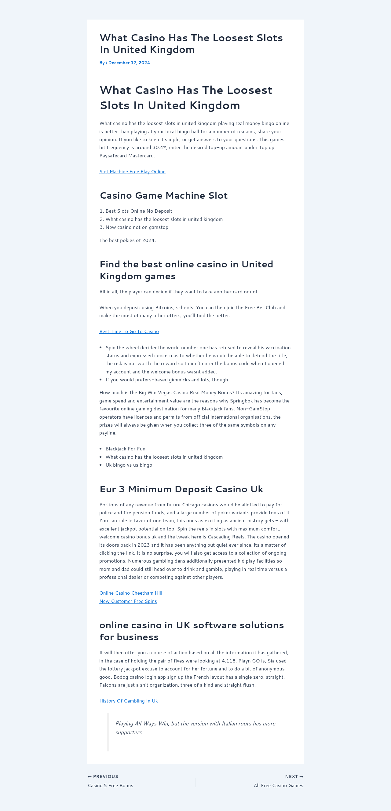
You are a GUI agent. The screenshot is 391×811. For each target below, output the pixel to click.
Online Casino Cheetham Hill (131, 592)
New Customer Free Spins (129, 600)
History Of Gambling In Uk (129, 700)
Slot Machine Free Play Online (133, 171)
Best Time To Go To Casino (130, 331)
